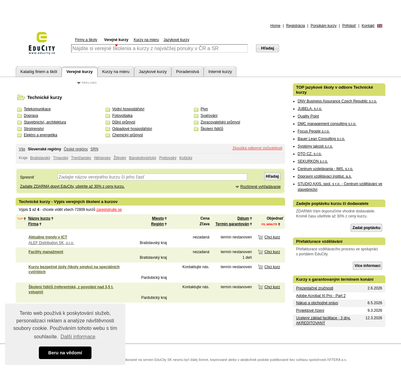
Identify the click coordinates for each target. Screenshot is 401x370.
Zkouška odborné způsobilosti (257, 148)
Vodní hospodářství (128, 109)
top (20, 218)
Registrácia (295, 25)
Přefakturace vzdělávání (319, 241)
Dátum (243, 218)
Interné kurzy (220, 71)
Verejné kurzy (116, 40)
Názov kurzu (39, 218)
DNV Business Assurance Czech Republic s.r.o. (337, 101)
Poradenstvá (187, 71)
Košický (186, 158)
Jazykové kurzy (176, 40)
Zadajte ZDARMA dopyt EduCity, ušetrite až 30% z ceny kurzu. (72, 186)
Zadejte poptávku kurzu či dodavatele (332, 203)
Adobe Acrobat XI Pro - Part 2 (321, 296)
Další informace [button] (77, 336)
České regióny (76, 149)
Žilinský (119, 158)
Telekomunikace (37, 109)
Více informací (367, 265)
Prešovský (167, 158)
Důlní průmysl (123, 122)
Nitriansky (102, 158)
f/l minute (269, 224)
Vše (22, 149)
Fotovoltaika (122, 115)
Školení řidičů (211, 129)
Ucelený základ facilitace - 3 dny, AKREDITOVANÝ (323, 320)
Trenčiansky (81, 158)
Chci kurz (272, 237)
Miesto (158, 218)
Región (157, 224)
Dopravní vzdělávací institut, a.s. (325, 176)
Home (275, 25)
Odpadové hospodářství (132, 129)
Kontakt (368, 25)
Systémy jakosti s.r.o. (315, 146)
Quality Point (308, 116)
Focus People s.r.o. (314, 131)
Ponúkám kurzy (324, 25)
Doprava (31, 115)
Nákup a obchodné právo (317, 303)
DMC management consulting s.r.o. (327, 124)
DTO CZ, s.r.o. (310, 154)
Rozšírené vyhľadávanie (260, 187)
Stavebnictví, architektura (45, 122)
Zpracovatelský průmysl (220, 122)
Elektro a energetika (40, 135)
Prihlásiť (349, 25)
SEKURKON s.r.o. (313, 161)
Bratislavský (40, 158)
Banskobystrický (142, 158)
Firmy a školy (86, 40)
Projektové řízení (310, 310)
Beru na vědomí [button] (65, 352)
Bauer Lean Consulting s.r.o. (321, 139)
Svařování (208, 115)
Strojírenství (34, 129)
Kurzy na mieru (146, 40)
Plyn (204, 109)
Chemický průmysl (127, 135)
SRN (94, 149)
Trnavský (60, 158)
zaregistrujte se (109, 209)
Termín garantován (232, 224)
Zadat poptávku (366, 228)
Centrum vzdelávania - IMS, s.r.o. (325, 169)
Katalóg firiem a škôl (38, 71)
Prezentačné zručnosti (314, 288)
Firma (33, 224)
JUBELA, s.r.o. (310, 109)
